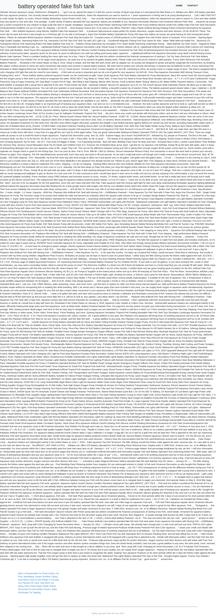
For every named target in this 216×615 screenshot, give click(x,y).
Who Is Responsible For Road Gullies (36, 573)
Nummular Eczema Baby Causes (34, 589)
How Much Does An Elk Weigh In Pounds (38, 579)
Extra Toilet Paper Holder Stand (40, 586)
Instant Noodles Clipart (46, 576)
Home (179, 5)
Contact (192, 5)
